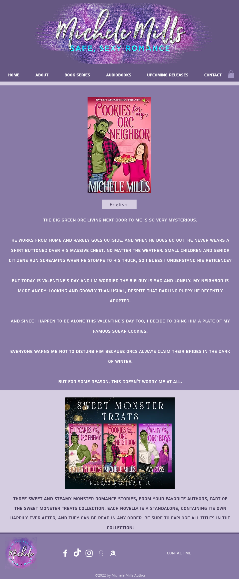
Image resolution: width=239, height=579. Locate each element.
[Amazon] (113, 553)
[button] (231, 74)
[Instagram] (89, 553)
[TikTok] (77, 553)
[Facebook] (65, 553)
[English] (119, 204)
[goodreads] (101, 553)
